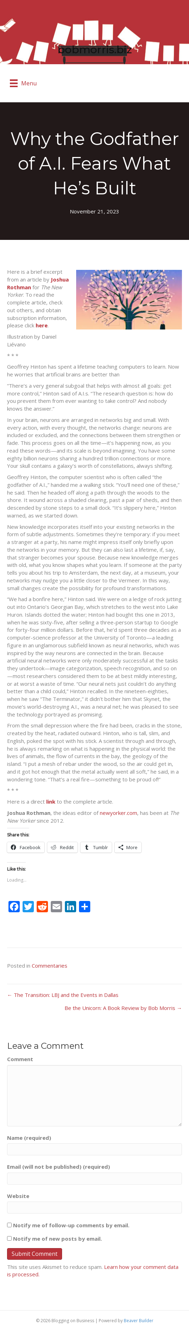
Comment (20, 1059)
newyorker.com (118, 812)
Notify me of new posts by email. (57, 1238)
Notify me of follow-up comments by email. (71, 1225)
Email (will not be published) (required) (58, 1166)
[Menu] (23, 83)
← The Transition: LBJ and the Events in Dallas (62, 994)
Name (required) (29, 1137)
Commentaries (49, 965)
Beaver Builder (138, 1321)
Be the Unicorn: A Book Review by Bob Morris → (123, 1007)
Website (18, 1195)
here (42, 325)
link (50, 801)
